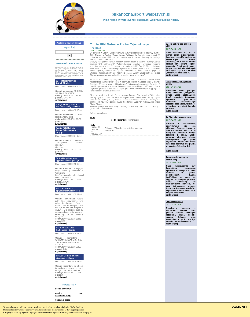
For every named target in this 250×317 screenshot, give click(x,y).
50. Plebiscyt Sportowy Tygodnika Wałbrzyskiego (67, 159)
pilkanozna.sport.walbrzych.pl (140, 14)
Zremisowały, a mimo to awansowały (177, 158)
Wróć (92, 117)
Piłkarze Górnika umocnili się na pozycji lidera (68, 257)
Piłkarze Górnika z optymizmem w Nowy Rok (68, 189)
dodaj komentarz (118, 120)
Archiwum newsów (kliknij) (69, 43)
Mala (93, 125)
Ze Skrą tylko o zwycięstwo (178, 117)
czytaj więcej (61, 100)
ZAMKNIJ (239, 307)
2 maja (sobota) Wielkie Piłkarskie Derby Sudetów (68, 105)
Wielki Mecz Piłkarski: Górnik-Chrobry (66, 82)
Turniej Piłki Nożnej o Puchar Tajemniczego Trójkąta (66, 130)
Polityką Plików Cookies (72, 307)
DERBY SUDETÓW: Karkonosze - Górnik (65, 229)
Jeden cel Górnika (174, 202)
